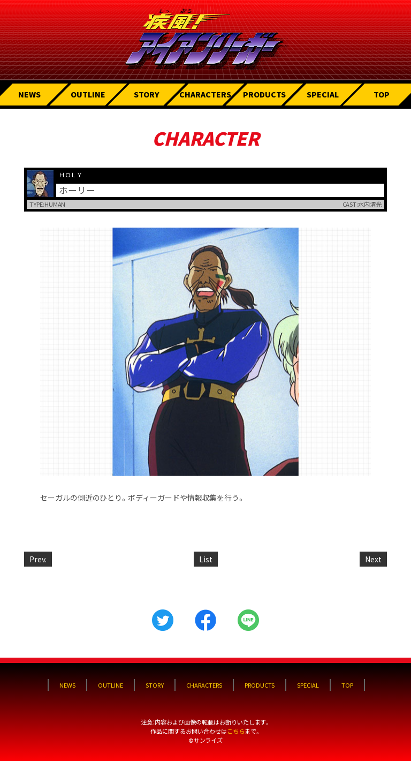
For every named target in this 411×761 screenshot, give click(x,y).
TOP (382, 94)
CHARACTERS (205, 94)
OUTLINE (88, 94)
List (205, 559)
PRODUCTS (264, 94)
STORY (146, 94)
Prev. (38, 559)
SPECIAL (323, 94)
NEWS (29, 94)
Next (373, 559)
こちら (236, 731)
